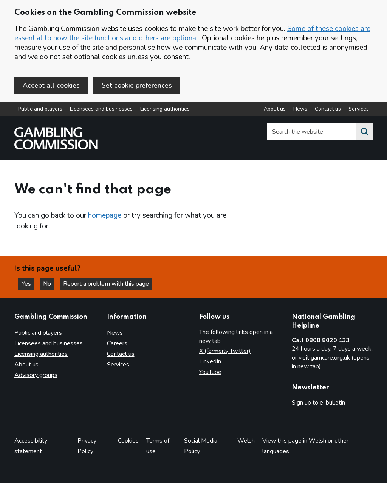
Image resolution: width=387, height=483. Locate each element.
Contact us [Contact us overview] (328, 108)
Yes (28, 284)
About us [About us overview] (275, 108)
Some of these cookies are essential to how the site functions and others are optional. (192, 33)
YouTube (210, 372)
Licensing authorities (165, 108)
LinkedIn (210, 361)
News (115, 333)
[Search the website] (364, 131)
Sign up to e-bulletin (318, 402)
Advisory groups (35, 375)
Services (118, 364)
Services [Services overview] (358, 108)
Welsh (246, 441)
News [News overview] (300, 108)
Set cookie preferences (137, 85)
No (48, 284)
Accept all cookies (51, 85)
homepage (104, 215)
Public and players (40, 108)
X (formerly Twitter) (225, 351)
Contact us (121, 354)
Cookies (128, 441)
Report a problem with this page (106, 284)
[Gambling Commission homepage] (56, 147)
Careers (117, 343)
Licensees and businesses (101, 108)
